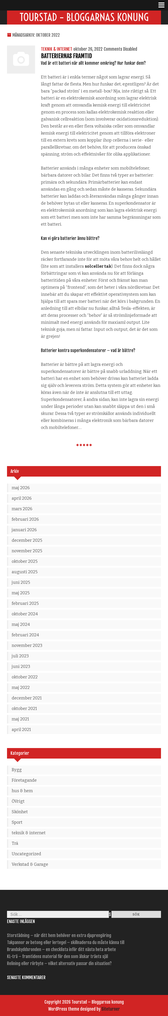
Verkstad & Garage (30, 864)
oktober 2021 (24, 708)
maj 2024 (21, 624)
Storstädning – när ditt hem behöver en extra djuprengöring (59, 935)
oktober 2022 (25, 677)
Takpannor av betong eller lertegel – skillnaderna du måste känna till (65, 942)
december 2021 (27, 698)
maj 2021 (20, 719)
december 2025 (27, 540)
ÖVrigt (18, 801)
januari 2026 (24, 529)
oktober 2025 (25, 561)
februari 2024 (25, 635)
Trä (15, 843)
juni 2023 (21, 666)
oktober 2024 (25, 614)
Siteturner (110, 1009)
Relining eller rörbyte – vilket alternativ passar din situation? (59, 963)
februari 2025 (25, 603)
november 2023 (27, 645)
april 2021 (21, 729)
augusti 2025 (25, 571)
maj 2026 (21, 487)
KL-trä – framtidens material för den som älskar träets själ (57, 956)
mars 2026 (22, 508)
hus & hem (22, 790)
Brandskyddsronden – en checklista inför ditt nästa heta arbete (61, 949)
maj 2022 (21, 687)
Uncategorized (26, 853)
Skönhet (20, 811)
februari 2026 (25, 519)
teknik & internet (56, 49)
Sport (17, 822)
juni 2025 (21, 582)
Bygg (17, 769)
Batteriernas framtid (66, 56)
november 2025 (27, 550)
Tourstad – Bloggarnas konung (84, 17)
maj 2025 (21, 592)
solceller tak (98, 266)
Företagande (24, 780)
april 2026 (22, 498)
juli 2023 (20, 656)
